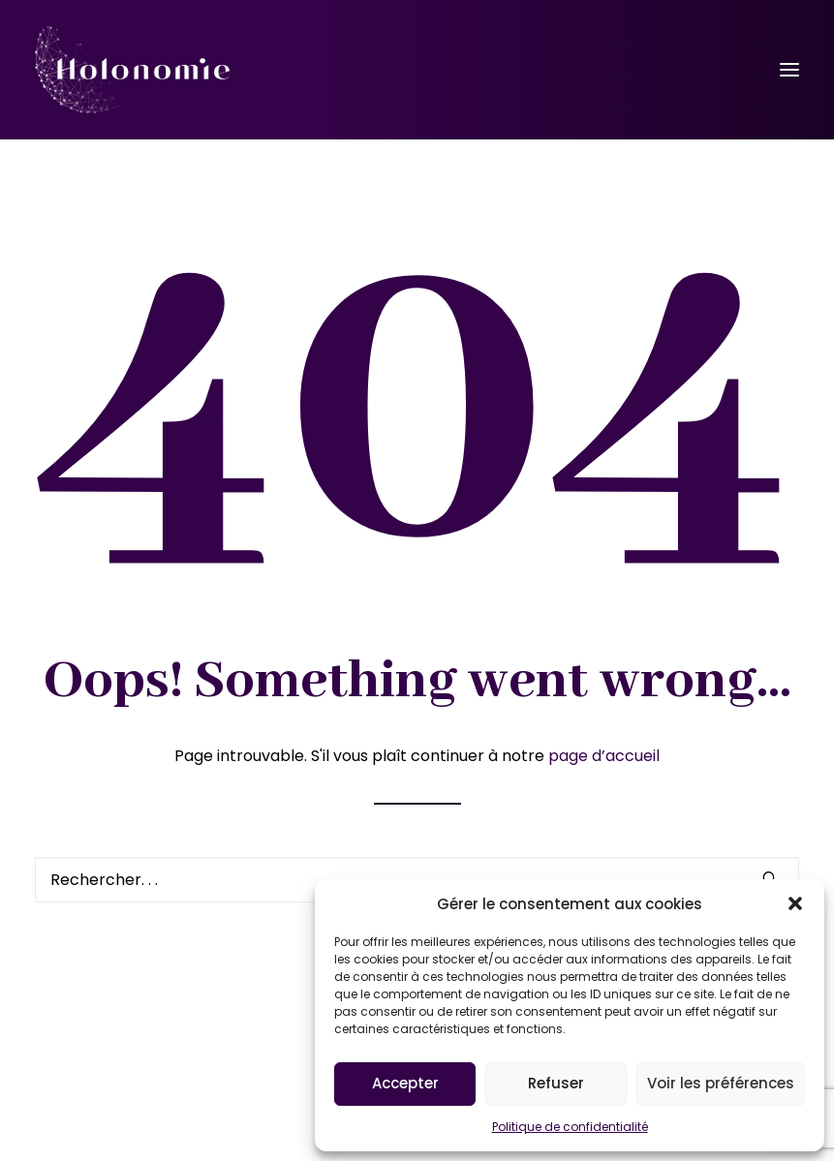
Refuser (556, 1083)
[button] (795, 903)
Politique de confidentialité (570, 1126)
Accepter (405, 1083)
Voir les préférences (720, 1083)
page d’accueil (604, 756)
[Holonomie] (132, 69)
